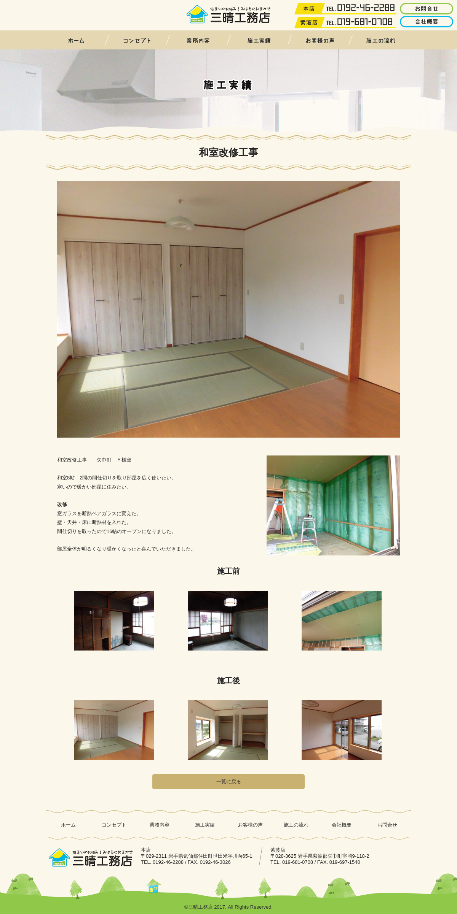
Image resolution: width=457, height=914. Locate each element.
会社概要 (342, 825)
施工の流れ (380, 39)
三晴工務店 (229, 14)
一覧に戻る (228, 781)
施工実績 (258, 39)
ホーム (76, 39)
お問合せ (387, 825)
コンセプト (137, 39)
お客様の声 (319, 39)
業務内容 (198, 39)
